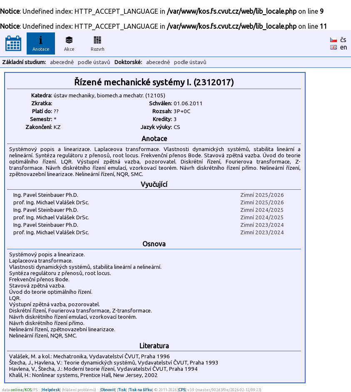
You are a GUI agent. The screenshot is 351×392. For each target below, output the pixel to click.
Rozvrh (98, 42)
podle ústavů (94, 62)
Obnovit (108, 389)
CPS (182, 389)
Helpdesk (51, 389)
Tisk (122, 389)
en (343, 47)
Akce (69, 42)
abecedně (62, 62)
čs (343, 39)
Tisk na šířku (140, 389)
